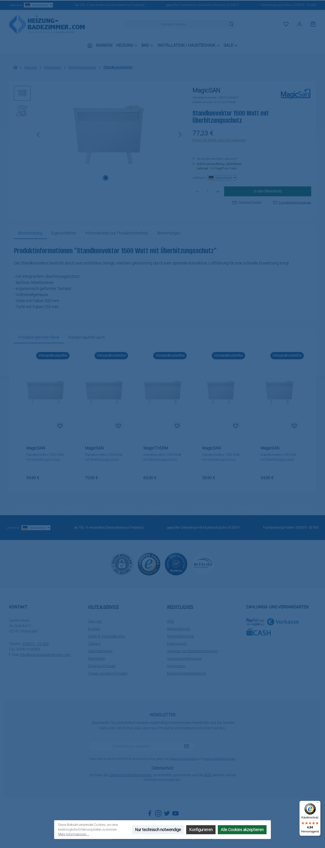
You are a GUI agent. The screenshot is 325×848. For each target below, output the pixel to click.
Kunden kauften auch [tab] (86, 337)
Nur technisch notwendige (158, 829)
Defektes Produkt (102, 666)
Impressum (176, 666)
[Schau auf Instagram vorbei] (158, 813)
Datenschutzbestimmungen (130, 775)
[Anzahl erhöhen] (218, 191)
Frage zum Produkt (246, 202)
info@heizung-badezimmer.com (45, 655)
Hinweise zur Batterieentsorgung (192, 651)
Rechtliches (180, 607)
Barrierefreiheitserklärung (186, 673)
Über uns (95, 621)
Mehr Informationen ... (73, 834)
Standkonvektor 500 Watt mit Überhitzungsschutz (278, 457)
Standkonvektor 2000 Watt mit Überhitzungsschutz (162, 457)
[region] (98, 134)
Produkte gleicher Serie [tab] (38, 337)
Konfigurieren (201, 829)
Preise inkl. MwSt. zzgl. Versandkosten (219, 140)
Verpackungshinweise (184, 658)
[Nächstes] (179, 134)
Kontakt (94, 629)
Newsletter (96, 658)
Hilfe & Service (103, 607)
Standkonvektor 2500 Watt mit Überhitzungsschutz (104, 457)
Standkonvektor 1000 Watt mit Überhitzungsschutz (221, 457)
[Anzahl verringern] (197, 191)
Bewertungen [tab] (169, 233)
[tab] (30, 233)
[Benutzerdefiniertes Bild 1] (149, 564)
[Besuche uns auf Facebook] (150, 813)
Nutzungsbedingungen (219, 758)
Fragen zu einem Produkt (108, 673)
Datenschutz (177, 644)
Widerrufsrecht (178, 629)
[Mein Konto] (299, 24)
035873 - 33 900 (304, 5)
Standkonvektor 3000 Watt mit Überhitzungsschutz (45, 457)
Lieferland (31, 5)
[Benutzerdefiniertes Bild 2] (176, 564)
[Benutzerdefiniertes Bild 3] (203, 564)
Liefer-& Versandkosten (106, 636)
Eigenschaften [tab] (63, 233)
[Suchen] (231, 24)
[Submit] (186, 746)
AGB (170, 621)
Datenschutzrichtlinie (183, 758)
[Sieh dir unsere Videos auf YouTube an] (175, 813)
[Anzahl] (208, 191)
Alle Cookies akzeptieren (242, 829)
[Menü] (317, 803)
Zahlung (94, 644)
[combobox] (175, 24)
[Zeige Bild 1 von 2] (105, 178)
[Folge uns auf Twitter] (167, 813)
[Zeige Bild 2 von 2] (113, 178)
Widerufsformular (180, 636)
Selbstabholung (100, 651)
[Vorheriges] (38, 134)
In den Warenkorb (268, 191)
